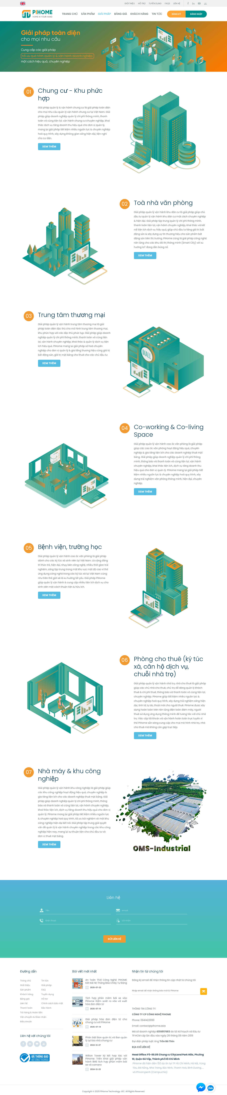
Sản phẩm (87, 14)
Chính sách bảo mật (32, 1004)
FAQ (43, 986)
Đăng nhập (196, 14)
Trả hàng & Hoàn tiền (32, 1012)
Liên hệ (176, 3)
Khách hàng (138, 14)
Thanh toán (27, 1008)
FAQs (167, 3)
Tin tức (156, 14)
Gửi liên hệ (114, 936)
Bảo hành (47, 1008)
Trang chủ (69, 14)
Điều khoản (26, 1021)
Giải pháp (103, 14)
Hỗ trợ (141, 3)
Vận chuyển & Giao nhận (34, 1017)
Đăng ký (176, 14)
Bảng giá (119, 14)
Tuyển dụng (155, 3)
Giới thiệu (130, 3)
